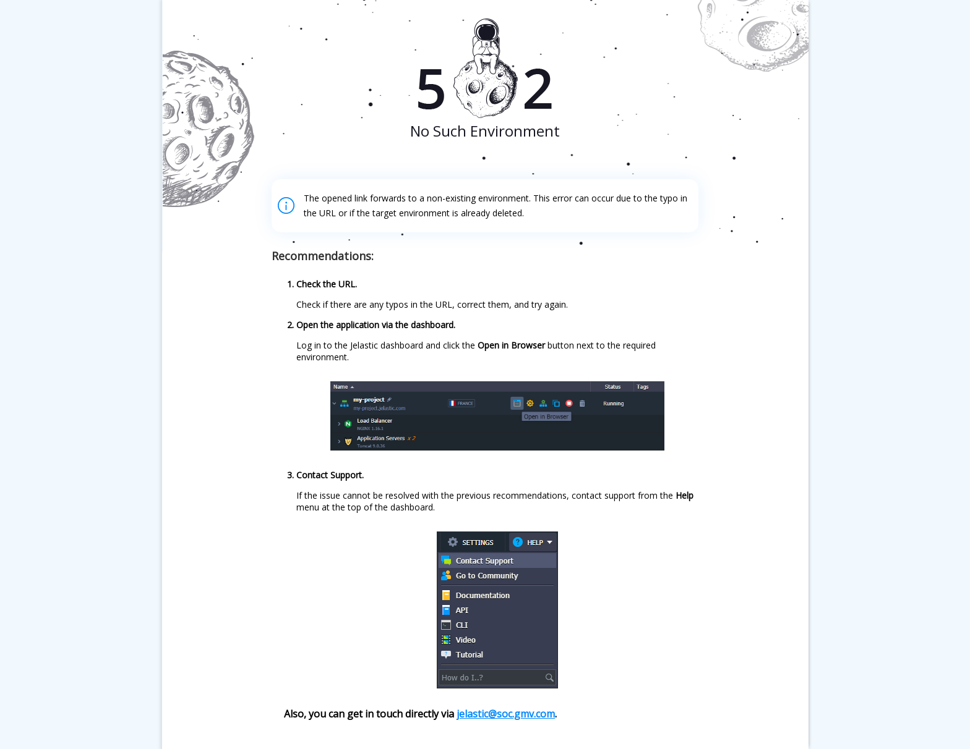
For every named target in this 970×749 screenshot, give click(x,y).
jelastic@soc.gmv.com (506, 714)
